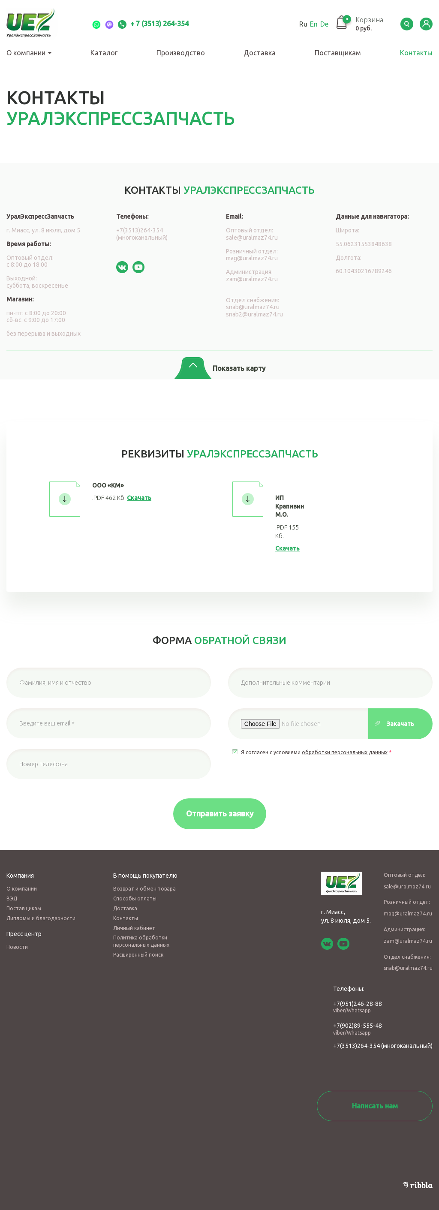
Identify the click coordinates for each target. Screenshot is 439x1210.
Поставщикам (338, 53)
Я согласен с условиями (316, 752)
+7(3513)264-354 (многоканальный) (142, 234)
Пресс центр (24, 933)
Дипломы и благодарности (40, 918)
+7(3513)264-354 (356, 1045)
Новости (17, 947)
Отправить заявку (219, 813)
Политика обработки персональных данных (141, 941)
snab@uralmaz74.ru (253, 307)
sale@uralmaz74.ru (252, 237)
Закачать (400, 723)
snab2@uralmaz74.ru (254, 314)
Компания (20, 875)
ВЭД (11, 898)
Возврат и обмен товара (144, 888)
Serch (406, 24)
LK (426, 24)
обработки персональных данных (345, 752)
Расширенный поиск (138, 954)
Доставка (260, 53)
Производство (180, 53)
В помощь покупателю (145, 875)
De (324, 24)
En (314, 24)
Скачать (139, 497)
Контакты (416, 53)
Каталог (103, 53)
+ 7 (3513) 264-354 (153, 23)
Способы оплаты (134, 898)
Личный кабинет (134, 928)
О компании (28, 53)
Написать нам (375, 1106)
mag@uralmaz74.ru (252, 258)
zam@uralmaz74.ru (252, 279)
